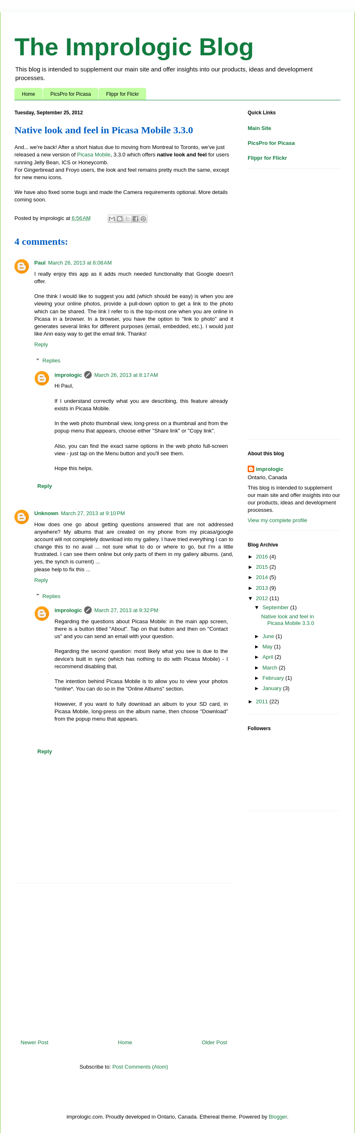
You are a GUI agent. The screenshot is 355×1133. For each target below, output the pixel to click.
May (268, 646)
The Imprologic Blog (134, 47)
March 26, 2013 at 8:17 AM (126, 375)
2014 (263, 577)
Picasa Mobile (94, 154)
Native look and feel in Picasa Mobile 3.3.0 (287, 619)
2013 (263, 588)
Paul (39, 263)
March (271, 668)
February (274, 678)
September (276, 607)
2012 (263, 598)
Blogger (278, 1117)
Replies (51, 360)
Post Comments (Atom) (140, 1067)
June (269, 636)
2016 (263, 556)
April (269, 657)
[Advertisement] (124, 958)
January (273, 688)
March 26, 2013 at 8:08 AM (79, 263)
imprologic (68, 375)
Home (28, 94)
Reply (41, 344)
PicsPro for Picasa (70, 94)
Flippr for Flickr (122, 94)
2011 (263, 701)
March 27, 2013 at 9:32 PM (126, 610)
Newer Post (34, 1042)
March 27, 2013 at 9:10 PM (93, 513)
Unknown (46, 513)
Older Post (214, 1042)
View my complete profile (277, 520)
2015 (263, 567)
